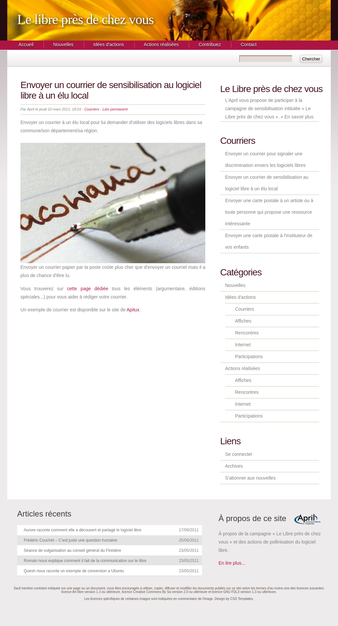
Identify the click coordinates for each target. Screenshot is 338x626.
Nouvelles (63, 44)
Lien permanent (114, 109)
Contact (248, 44)
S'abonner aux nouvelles (250, 478)
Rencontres (247, 332)
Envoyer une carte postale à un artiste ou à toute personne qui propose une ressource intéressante (269, 212)
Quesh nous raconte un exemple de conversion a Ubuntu (74, 571)
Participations (249, 356)
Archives (234, 466)
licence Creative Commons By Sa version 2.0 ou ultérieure (164, 592)
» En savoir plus (297, 116)
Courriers (91, 109)
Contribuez (209, 44)
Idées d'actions (108, 44)
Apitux (132, 309)
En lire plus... (232, 563)
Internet (243, 344)
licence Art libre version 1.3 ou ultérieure (90, 592)
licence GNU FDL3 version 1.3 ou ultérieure (244, 592)
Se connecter (239, 454)
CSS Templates (241, 599)
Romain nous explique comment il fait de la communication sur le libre (85, 560)
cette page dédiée (87, 288)
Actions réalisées (161, 44)
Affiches (243, 321)
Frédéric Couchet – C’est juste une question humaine (70, 540)
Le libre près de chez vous (85, 19)
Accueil (25, 44)
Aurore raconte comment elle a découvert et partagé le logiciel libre (82, 530)
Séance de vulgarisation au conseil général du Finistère (72, 550)
